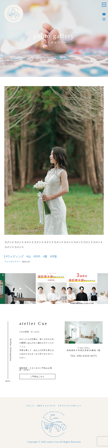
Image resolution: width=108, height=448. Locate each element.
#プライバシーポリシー (70, 405)
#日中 (36, 256)
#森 (45, 256)
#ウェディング (15, 256)
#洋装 (53, 256)
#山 (28, 256)
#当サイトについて (46, 405)
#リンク (31, 405)
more (7, 381)
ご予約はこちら (37, 376)
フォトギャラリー (12, 261)
